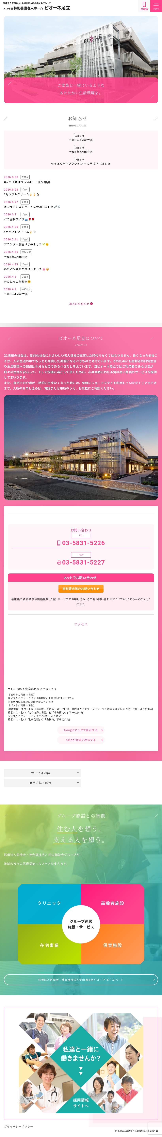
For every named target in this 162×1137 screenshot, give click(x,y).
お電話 (144, 6)
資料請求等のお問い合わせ (81, 588)
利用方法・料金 (41, 782)
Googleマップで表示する (81, 730)
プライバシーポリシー (18, 1125)
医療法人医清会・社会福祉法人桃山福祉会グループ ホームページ (81, 979)
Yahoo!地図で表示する (81, 740)
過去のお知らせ (79, 304)
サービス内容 (40, 773)
